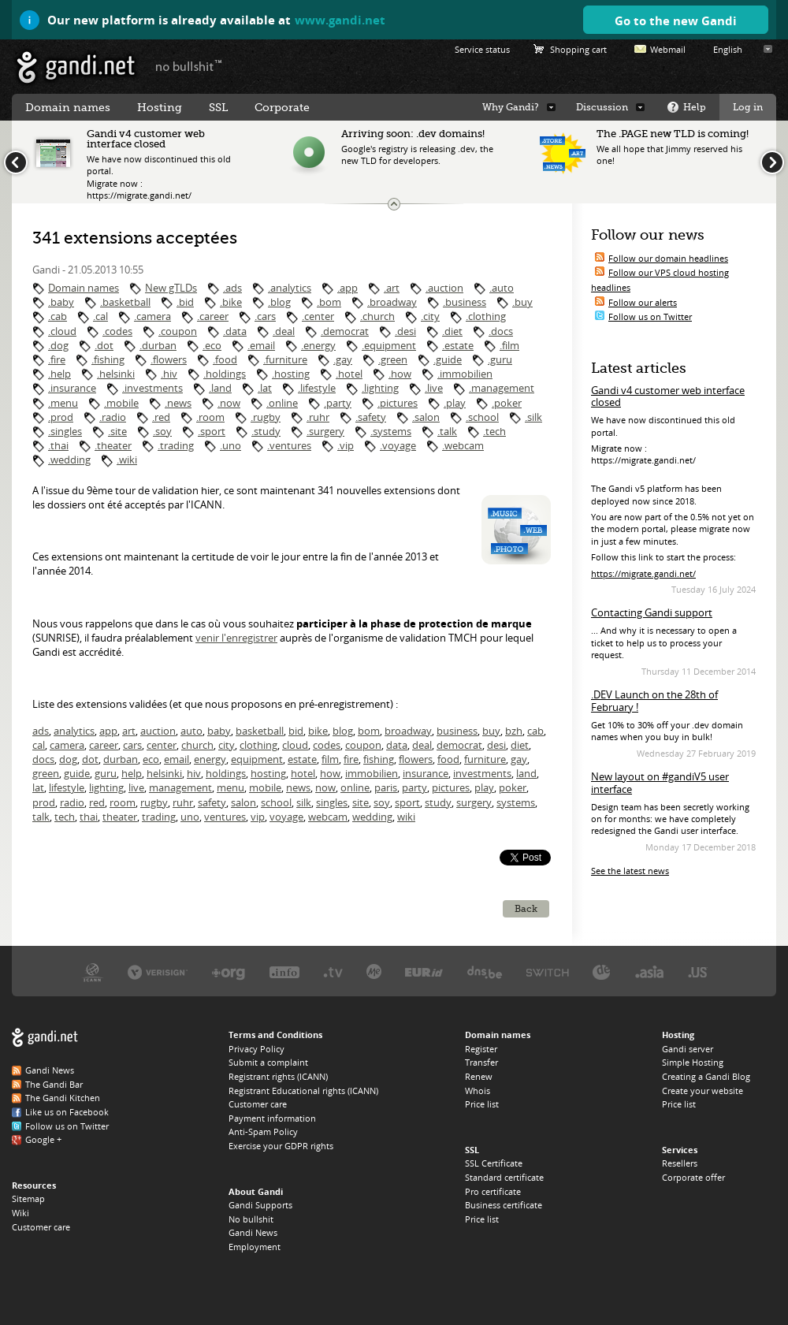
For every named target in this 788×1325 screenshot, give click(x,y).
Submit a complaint (268, 1062)
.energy (318, 345)
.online (282, 403)
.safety (370, 417)
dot (90, 759)
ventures (225, 817)
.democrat (345, 331)
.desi (405, 331)
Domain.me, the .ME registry (373, 971)
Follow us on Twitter (650, 316)
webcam (328, 817)
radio (72, 802)
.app (347, 288)
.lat (265, 388)
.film (509, 345)
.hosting (291, 374)
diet (520, 745)
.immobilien (464, 374)
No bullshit (251, 1219)
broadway (408, 731)
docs (43, 759)
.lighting (380, 388)
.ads (232, 288)
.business (464, 302)
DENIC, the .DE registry (602, 971)
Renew (478, 1076)
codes (326, 745)
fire (351, 759)
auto (191, 731)
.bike (231, 302)
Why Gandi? (510, 107)
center (162, 745)
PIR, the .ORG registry (228, 971)
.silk (533, 417)
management (180, 787)
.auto (501, 288)
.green (392, 359)
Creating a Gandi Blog (706, 1076)
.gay (342, 359)
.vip (345, 445)
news (298, 787)
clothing (258, 745)
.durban (158, 345)
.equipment (389, 345)
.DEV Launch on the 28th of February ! (654, 700)
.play (455, 403)
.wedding (69, 459)
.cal (100, 316)
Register (481, 1049)
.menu (63, 403)
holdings (226, 773)
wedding (372, 817)
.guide (447, 359)
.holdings (224, 374)
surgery (474, 802)
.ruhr (318, 417)
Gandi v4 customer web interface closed (668, 396)
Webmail (668, 49)
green (45, 773)
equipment (257, 759)
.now (228, 403)
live (136, 787)
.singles (65, 431)
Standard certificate (504, 1177)
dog (68, 759)
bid (295, 731)
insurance (425, 773)
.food (225, 359)
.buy (522, 302)
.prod (60, 417)
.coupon (177, 331)
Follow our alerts (642, 302)
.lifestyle (317, 388)
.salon (426, 417)
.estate (458, 345)
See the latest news (630, 871)
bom (369, 731)
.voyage (398, 445)
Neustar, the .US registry (698, 971)
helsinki (164, 773)
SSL (218, 107)
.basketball (125, 302)
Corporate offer (693, 1177)
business (457, 731)
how (330, 773)
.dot (104, 345)
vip (258, 817)
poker (512, 787)
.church (377, 316)
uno (189, 817)
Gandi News (49, 1070)
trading (159, 817)
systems (515, 802)
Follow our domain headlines (668, 258)
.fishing (108, 359)
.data (235, 331)
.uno (230, 445)
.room (210, 417)
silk (303, 802)
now (325, 787)
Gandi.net (45, 1038)
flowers (416, 759)
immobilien (371, 773)
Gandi (76, 67)
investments (482, 773)
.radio (112, 417)
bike (318, 731)
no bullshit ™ (189, 65)
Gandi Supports (260, 1205)
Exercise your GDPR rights (281, 1146)
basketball (260, 731)
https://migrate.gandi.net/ (643, 573)
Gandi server (687, 1049)
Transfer (481, 1062)
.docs (501, 331)
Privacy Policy (256, 1049)
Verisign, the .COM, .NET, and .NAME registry (158, 971)
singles (332, 802)
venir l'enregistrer (236, 638)
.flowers (169, 359)
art (129, 731)
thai (89, 817)
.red (161, 417)
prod (43, 802)
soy (382, 802)
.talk (447, 431)
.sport (211, 431)
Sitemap (28, 1198)
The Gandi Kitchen (62, 1098)
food (448, 759)
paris (385, 787)
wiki (406, 817)
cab (535, 731)
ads (40, 731)
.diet (452, 331)
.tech (494, 431)
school (276, 802)
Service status (482, 49)
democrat (459, 745)
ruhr (183, 802)
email (176, 759)
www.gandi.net (340, 20)
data (396, 745)
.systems (390, 431)
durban (120, 759)
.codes (117, 331)
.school (482, 417)
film (330, 759)
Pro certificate (493, 1191)
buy (491, 731)
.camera (152, 316)
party (414, 787)
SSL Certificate (493, 1163)
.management (501, 388)
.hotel (349, 374)
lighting (106, 787)
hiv (194, 773)
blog (343, 731)
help (131, 773)
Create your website (702, 1090)
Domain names (83, 288)
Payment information (272, 1118)
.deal (284, 331)
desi (496, 745)
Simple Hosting (692, 1062)
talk (41, 817)
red (97, 802)
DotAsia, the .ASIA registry (649, 971)
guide (77, 773)
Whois (477, 1090)
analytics (74, 731)
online (355, 787)
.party (337, 403)
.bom (329, 302)
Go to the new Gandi (676, 20)
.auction (444, 288)
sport (407, 802)
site (360, 802)
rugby (154, 802)
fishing (378, 759)
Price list (482, 1104)
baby (219, 731)
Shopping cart (578, 49)
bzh (513, 731)
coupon (363, 745)
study (438, 802)
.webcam (463, 445)
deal (422, 745)
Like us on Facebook (67, 1112)
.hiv (169, 374)
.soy (162, 431)
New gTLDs (171, 288)
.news (178, 403)
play (484, 787)
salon (243, 802)
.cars (265, 316)
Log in (748, 107)
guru (106, 773)
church (197, 745)
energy (210, 759)
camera (67, 745)
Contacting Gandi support (651, 612)
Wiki (20, 1213)
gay (519, 759)
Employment (255, 1246)
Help (694, 107)
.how (399, 374)
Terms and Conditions (275, 1034)
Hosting (159, 107)
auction (158, 731)
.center (318, 316)
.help (59, 374)
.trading (176, 445)
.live (434, 388)
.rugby (266, 417)
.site (117, 431)
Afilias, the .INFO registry (284, 971)
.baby (61, 302)
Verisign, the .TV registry (333, 971)
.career (213, 316)
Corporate (282, 107)
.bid (185, 302)
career (103, 745)
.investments (152, 388)
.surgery (325, 431)
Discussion (602, 107)
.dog (58, 345)
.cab (57, 316)
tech (64, 817)
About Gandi (256, 1191)
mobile (265, 787)
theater (119, 817)
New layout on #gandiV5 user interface (660, 782)
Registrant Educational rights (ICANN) (303, 1090)
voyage (286, 817)
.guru (500, 359)
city (226, 745)
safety (212, 802)
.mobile (121, 403)
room (123, 802)
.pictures (397, 403)
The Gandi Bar (54, 1084)
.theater (113, 445)
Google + (43, 1139)
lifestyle (66, 787)
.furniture (285, 359)
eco (151, 759)
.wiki (127, 459)
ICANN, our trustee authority (92, 971)
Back (526, 908)
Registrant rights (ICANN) (278, 1076)
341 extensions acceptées (134, 238)
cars (132, 745)
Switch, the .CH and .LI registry (547, 971)
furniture (485, 759)
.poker (507, 403)
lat (38, 787)
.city (430, 316)
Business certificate (503, 1205)
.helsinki (116, 374)
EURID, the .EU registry (424, 971)
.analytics (289, 288)
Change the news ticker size (394, 204)
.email (261, 345)
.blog (279, 302)
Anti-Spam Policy (263, 1131)
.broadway (392, 302)
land (526, 773)
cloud (295, 745)
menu (230, 787)
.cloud (62, 331)
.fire (56, 359)
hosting (268, 773)
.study (266, 431)
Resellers (679, 1163)
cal (38, 745)
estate (302, 759)
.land (220, 388)
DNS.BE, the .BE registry (484, 971)
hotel (303, 773)
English (727, 49)
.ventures (289, 445)
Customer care (41, 1227)
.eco (212, 345)
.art (392, 288)
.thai (58, 445)
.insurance (72, 388)
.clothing (486, 316)
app (108, 731)
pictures (451, 787)
